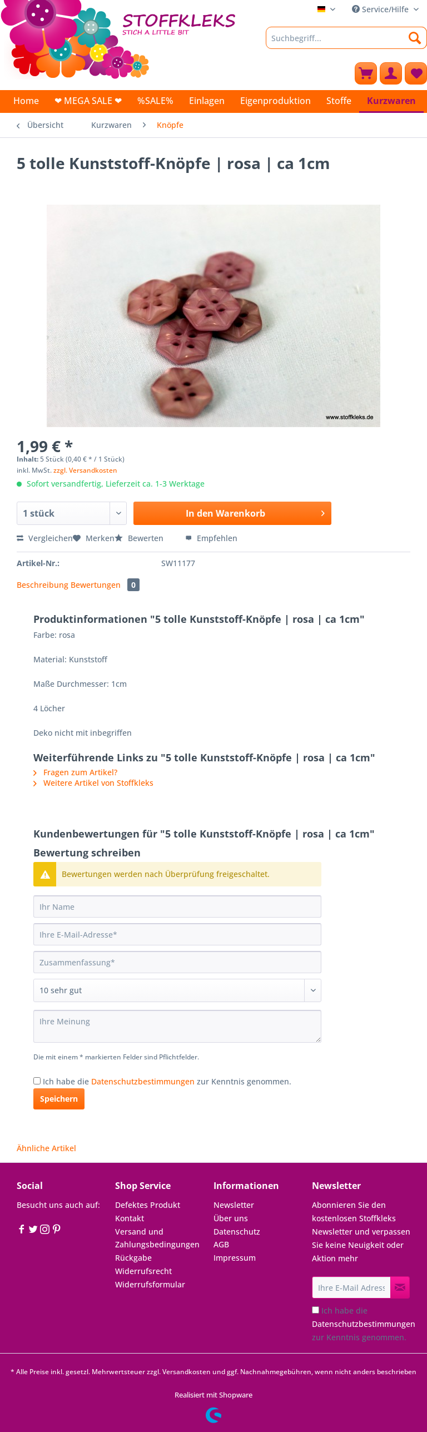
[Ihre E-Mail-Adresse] (177, 934)
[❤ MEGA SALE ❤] (88, 100)
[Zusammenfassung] (177, 962)
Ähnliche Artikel (46, 1148)
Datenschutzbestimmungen (143, 1081)
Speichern (59, 1098)
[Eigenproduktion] (275, 100)
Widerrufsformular (150, 1284)
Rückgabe (133, 1257)
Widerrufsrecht (143, 1271)
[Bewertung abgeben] (177, 990)
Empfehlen (211, 538)
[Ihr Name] (177, 906)
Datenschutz (237, 1231)
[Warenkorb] (366, 73)
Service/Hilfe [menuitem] (381, 9)
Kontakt (129, 1218)
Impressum (235, 1257)
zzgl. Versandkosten (85, 470)
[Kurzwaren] (391, 101)
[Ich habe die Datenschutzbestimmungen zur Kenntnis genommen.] (37, 1080)
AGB (221, 1244)
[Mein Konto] (391, 73)
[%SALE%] (155, 100)
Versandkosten (186, 1371)
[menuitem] (346, 43)
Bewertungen (105, 584)
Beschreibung (42, 584)
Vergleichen (45, 538)
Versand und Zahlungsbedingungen (157, 1238)
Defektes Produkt (147, 1205)
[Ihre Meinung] (177, 1026)
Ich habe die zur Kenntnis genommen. (167, 1081)
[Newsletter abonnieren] (400, 1287)
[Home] (26, 100)
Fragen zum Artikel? (75, 772)
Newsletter (234, 1205)
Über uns (231, 1218)
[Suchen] (415, 38)
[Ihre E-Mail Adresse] (351, 1287)
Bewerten (140, 538)
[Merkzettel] (416, 73)
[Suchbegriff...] (346, 38)
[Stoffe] (339, 100)
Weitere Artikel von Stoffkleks (93, 782)
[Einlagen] (206, 100)
